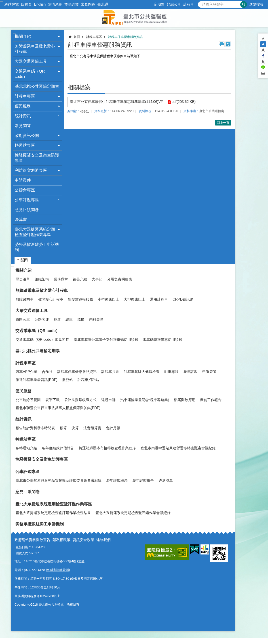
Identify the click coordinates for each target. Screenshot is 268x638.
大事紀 (97, 279)
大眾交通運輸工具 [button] (31, 61)
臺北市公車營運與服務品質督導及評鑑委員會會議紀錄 (58, 480)
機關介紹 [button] (23, 36)
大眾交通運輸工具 (31, 310)
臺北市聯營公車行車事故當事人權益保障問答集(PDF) (58, 408)
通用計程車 (159, 299)
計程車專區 (94, 37)
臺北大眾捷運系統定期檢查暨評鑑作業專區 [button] (35, 232)
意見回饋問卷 (27, 209)
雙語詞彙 (71, 4)
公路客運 (42, 319)
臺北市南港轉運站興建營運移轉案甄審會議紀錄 (178, 448)
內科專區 (96, 319)
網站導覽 (11, 4)
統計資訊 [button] (23, 116)
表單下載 (52, 400)
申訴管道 (209, 372)
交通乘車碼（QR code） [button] (30, 74)
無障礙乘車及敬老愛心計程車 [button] (35, 49)
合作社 (47, 372)
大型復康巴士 (134, 299)
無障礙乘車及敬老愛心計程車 (41, 290)
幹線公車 (174, 4)
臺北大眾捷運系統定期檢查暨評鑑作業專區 (53, 504)
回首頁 (26, 4)
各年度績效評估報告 (58, 448)
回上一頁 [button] (223, 122)
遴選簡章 (165, 480)
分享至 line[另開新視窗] (263, 67)
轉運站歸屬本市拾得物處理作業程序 (107, 448)
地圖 (81, 561)
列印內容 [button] (222, 44)
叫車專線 (171, 372)
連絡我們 (103, 540)
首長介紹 (80, 279)
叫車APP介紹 (26, 372)
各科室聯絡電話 (58, 570)
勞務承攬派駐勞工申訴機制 (37, 247)
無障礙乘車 (25, 299)
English (40, 4)
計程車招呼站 (88, 380)
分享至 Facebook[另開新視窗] (263, 56)
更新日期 (22, 547)
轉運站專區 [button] (25, 145)
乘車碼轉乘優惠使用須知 (162, 339)
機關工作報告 (211, 400)
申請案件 (23, 180)
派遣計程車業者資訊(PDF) (36, 380)
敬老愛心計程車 (50, 299)
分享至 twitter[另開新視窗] (263, 62)
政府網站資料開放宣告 (32, 540)
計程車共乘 (110, 372)
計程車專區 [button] (25, 96)
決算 (75, 428)
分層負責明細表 (119, 279)
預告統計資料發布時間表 (35, 428)
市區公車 (23, 319)
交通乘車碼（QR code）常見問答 (42, 339)
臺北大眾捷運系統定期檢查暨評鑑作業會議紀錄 (133, 513)
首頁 (77, 37)
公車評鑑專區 (27, 471)
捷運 (57, 319)
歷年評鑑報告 (143, 480)
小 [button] (263, 38)
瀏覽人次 (22, 553)
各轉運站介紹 (26, 448)
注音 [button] (228, 44)
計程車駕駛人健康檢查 (142, 372)
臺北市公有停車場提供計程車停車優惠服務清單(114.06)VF (116, 102)
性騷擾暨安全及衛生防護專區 (37, 158)
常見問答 (88, 4)
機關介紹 (23, 270)
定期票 (159, 4)
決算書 (21, 219)
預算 (63, 428)
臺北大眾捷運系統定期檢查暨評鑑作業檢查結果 (53, 513)
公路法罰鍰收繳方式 (80, 400)
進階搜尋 (256, 4)
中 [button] (263, 44)
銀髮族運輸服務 (80, 299)
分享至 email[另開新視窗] (263, 73)
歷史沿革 (23, 279)
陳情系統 (55, 4)
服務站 (67, 380)
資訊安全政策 (83, 540)
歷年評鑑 (190, 372)
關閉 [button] (24, 260)
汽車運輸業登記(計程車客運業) (144, 400)
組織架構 (42, 279)
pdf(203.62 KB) (183, 102)
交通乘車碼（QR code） (37, 330)
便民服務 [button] (23, 106)
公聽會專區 (25, 190)
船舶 (80, 319)
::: (1, 2)
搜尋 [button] (243, 4)
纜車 (69, 319)
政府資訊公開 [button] (27, 135)
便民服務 (23, 391)
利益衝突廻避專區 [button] (31, 170)
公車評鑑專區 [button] (27, 200)
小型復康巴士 (108, 299)
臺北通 (102, 4)
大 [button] (263, 50)
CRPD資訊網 (183, 299)
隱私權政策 (61, 540)
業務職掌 (61, 279)
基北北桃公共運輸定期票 (37, 86)
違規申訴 (108, 400)
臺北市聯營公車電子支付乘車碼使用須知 (106, 339)
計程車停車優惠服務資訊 (125, 37)
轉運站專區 (25, 439)
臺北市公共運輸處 (134, 18)
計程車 (188, 4)
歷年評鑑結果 (117, 480)
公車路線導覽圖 (28, 400)
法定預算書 (92, 428)
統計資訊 (23, 419)
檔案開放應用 (184, 400)
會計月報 (113, 428)
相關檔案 (79, 87)
